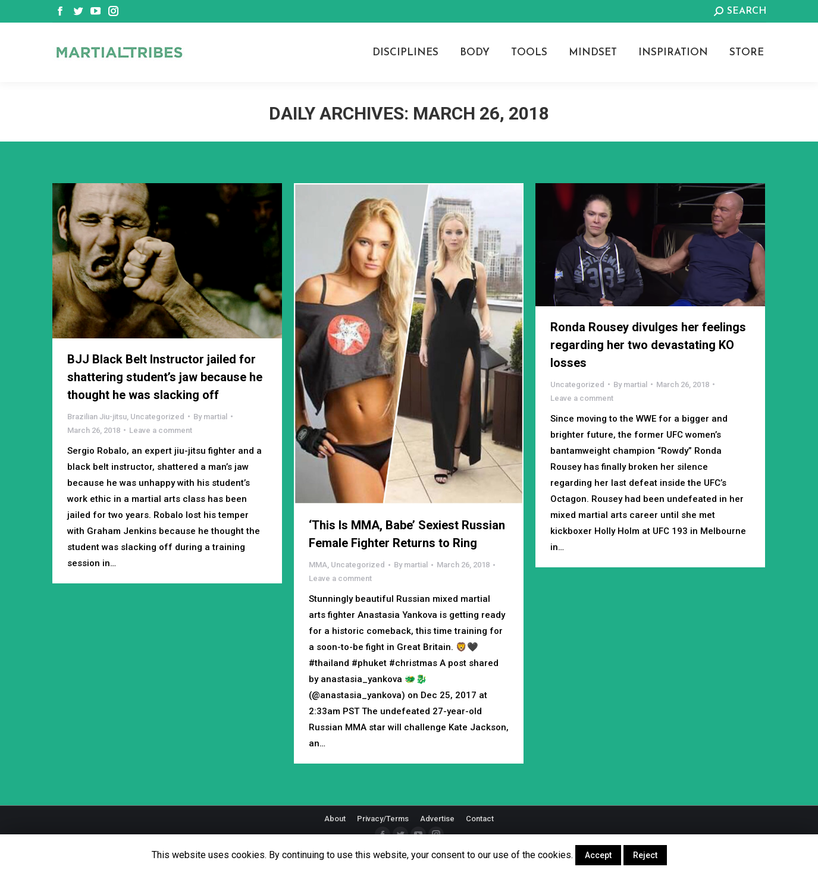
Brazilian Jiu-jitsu (97, 416)
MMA (318, 564)
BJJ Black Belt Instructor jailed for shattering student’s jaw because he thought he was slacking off (164, 377)
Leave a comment (160, 430)
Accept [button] (598, 855)
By (210, 416)
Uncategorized (157, 416)
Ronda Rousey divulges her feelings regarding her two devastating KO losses (648, 345)
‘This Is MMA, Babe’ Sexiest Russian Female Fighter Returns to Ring (407, 534)
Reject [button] (645, 855)
